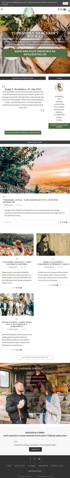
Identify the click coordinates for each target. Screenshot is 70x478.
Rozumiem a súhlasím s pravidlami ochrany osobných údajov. (35, 445)
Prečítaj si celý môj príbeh (59, 126)
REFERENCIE (43, 466)
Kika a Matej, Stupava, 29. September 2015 (23, 90)
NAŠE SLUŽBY (19, 466)
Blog (4, 197)
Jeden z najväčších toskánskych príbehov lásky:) (53, 263)
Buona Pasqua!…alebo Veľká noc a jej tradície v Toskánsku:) (17, 324)
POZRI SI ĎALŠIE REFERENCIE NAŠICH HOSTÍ (23, 133)
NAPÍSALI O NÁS (57, 466)
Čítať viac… (14, 123)
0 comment (7, 222)
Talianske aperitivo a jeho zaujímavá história (16, 263)
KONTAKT (32, 466)
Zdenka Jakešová (8, 205)
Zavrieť (65, 3)
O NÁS (9, 466)
